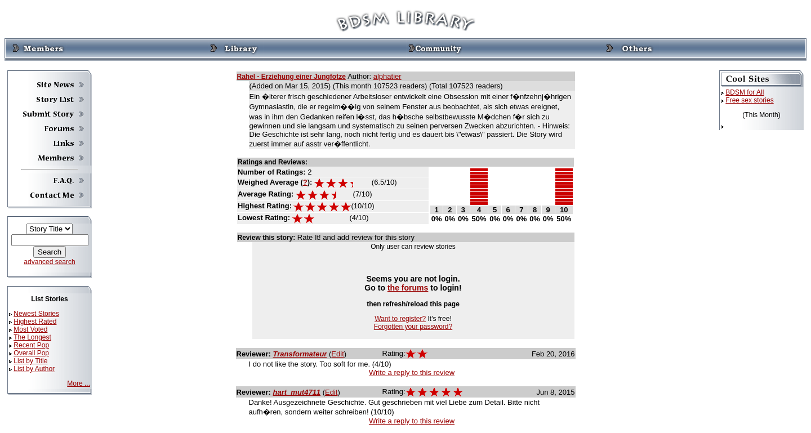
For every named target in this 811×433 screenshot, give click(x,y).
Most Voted (30, 329)
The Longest (32, 337)
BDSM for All (744, 92)
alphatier (387, 76)
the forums (408, 287)
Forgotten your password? (413, 327)
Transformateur (300, 354)
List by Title (30, 361)
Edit (337, 354)
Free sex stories (749, 100)
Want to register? (400, 319)
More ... (78, 383)
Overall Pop (31, 353)
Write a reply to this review (411, 372)
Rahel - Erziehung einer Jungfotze (291, 77)
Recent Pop (31, 345)
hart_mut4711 (297, 392)
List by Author (34, 369)
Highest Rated (35, 321)
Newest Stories (36, 314)
